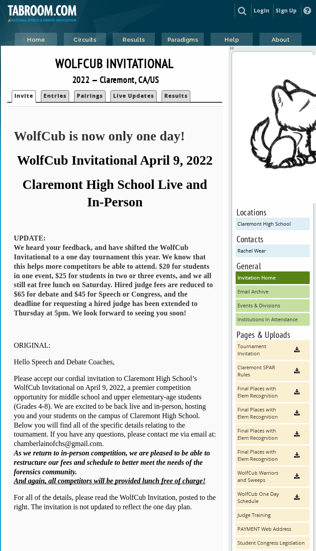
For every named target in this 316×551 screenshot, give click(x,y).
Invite (23, 96)
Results (176, 96)
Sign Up (286, 10)
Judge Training (254, 515)
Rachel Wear (251, 250)
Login (261, 10)
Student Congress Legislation (271, 542)
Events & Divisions (258, 305)
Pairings (90, 96)
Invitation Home (256, 277)
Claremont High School (264, 223)
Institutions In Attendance (267, 319)
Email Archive (252, 291)
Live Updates (133, 96)
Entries (55, 96)
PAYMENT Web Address (264, 528)
